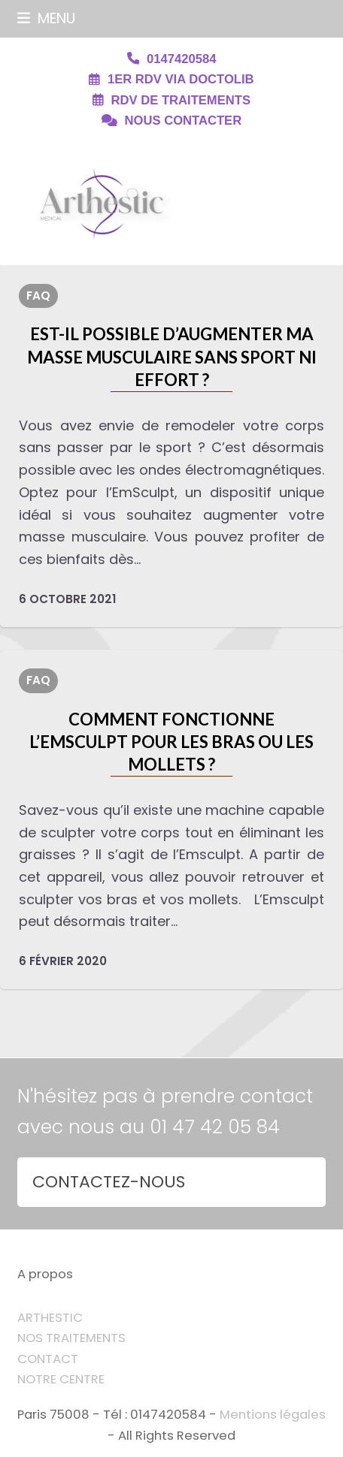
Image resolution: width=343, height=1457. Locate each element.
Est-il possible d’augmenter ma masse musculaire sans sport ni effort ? (172, 357)
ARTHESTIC (50, 1317)
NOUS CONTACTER (183, 120)
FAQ (38, 295)
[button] (46, 18)
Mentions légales (273, 1414)
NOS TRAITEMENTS (71, 1338)
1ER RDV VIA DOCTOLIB (181, 79)
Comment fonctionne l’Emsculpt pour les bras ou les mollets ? (171, 742)
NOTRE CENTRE (61, 1379)
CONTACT (47, 1359)
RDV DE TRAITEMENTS (180, 100)
